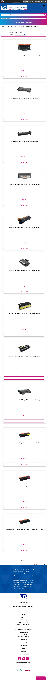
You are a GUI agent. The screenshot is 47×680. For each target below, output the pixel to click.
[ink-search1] (23, 15)
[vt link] (27, 670)
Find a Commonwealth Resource (37, 1)
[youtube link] (19, 658)
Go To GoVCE (23, 643)
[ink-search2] (23, 18)
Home (3, 26)
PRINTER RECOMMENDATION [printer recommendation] (24, 23)
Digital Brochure (23, 622)
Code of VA (23, 619)
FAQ (23, 648)
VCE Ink (10, 26)
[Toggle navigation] (43, 6)
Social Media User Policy (23, 662)
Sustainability (23, 634)
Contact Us (23, 645)
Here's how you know (16, 2)
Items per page (11, 34)
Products (17, 26)
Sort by (11, 32)
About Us (23, 617)
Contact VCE (23, 621)
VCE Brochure (23, 626)
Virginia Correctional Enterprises (13, 0)
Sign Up (41, 678)
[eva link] (20, 670)
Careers (23, 651)
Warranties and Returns (23, 636)
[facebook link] (24, 658)
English (25, 1)
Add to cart (24, 76)
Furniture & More (23, 632)
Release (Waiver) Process (23, 624)
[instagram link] (27, 658)
